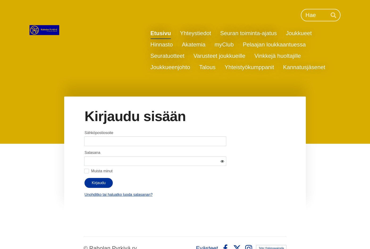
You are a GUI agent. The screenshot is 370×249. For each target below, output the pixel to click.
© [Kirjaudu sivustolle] (86, 234)
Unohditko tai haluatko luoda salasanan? (164, 181)
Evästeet (207, 234)
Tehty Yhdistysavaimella (271, 234)
